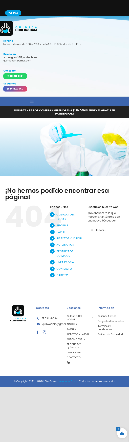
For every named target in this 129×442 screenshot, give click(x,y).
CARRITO (62, 275)
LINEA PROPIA (65, 262)
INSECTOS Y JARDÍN (69, 238)
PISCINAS (62, 225)
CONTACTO (64, 269)
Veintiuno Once (68, 381)
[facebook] (37, 332)
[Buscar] (92, 230)
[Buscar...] (106, 230)
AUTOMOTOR (65, 245)
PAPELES (61, 232)
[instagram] (44, 332)
